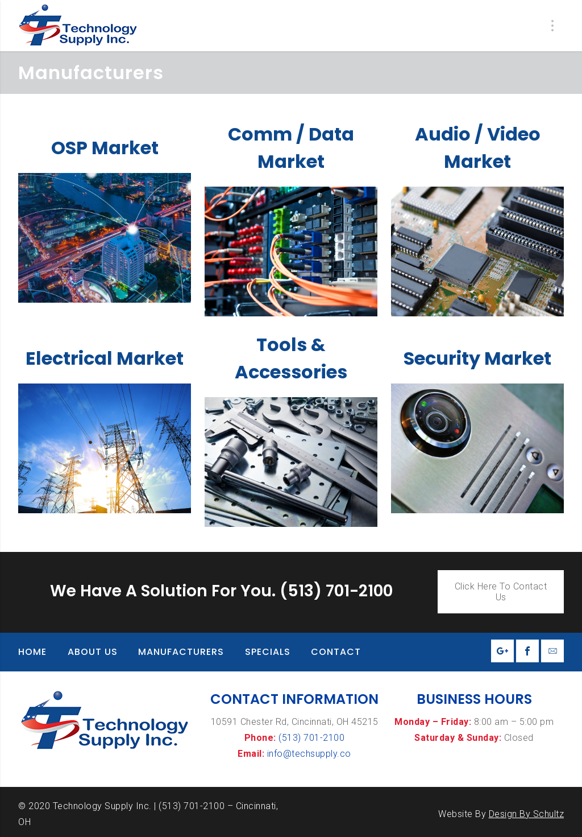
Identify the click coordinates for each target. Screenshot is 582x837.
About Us (93, 651)
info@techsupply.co (309, 753)
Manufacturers (181, 651)
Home (32, 651)
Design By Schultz (526, 814)
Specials (267, 651)
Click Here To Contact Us (501, 592)
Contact (336, 651)
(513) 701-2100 (311, 737)
